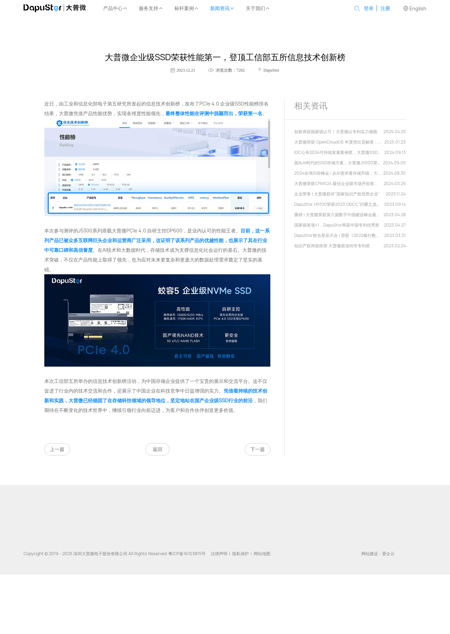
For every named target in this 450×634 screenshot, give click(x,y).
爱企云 (388, 554)
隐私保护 (240, 554)
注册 (385, 8)
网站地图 (262, 554)
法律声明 (219, 554)
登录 (369, 8)
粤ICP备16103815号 (187, 554)
